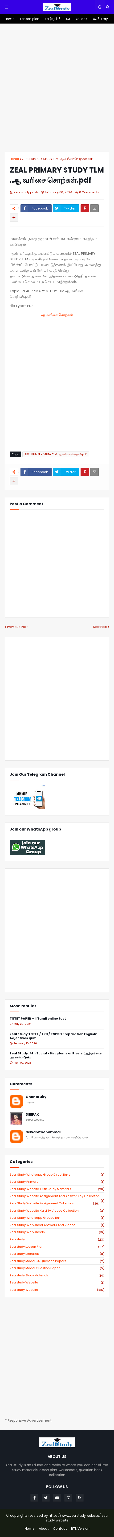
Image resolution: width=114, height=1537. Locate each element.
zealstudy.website (57, 1289)
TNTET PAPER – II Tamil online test (38, 1019)
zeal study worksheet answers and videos (57, 1225)
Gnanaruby (36, 1097)
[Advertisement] (57, 88)
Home (14, 159)
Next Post (100, 627)
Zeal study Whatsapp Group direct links (57, 1174)
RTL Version (80, 1528)
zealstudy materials (57, 1253)
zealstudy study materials (57, 1275)
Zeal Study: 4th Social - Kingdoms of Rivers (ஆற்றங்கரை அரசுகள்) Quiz (56, 1056)
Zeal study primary (57, 1181)
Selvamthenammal (43, 1132)
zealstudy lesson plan (57, 1246)
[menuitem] (10, 19)
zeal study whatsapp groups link (57, 1217)
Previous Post (17, 627)
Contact (60, 1528)
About (44, 1528)
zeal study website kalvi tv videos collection (57, 1210)
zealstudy (57, 1239)
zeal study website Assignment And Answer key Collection (57, 1196)
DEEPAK (32, 1114)
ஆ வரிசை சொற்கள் (57, 314)
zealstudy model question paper (57, 1268)
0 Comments (89, 192)
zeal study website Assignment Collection (54, 1203)
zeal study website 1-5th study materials (57, 1189)
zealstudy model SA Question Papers (57, 1261)
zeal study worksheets (57, 1232)
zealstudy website (57, 1282)
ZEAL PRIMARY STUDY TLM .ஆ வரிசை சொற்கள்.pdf (57, 159)
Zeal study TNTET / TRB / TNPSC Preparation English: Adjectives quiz (53, 1036)
